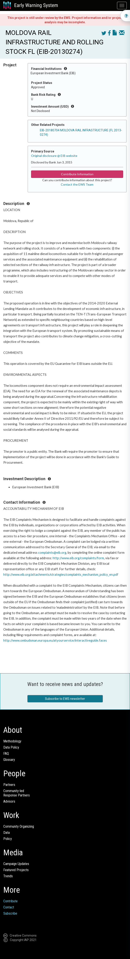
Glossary (9, 760)
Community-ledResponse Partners (16, 793)
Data (6, 833)
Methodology (12, 741)
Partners (9, 785)
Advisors (9, 801)
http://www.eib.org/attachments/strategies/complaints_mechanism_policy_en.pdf (60, 574)
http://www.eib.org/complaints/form (78, 558)
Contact (8, 907)
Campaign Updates (16, 864)
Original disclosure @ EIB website (54, 155)
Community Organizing (18, 826)
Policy (7, 839)
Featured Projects (16, 870)
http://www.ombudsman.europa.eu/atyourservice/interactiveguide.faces (55, 640)
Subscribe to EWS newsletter (65, 698)
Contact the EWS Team (77, 184)
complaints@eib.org (52, 552)
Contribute (10, 901)
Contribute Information (77, 174)
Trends (8, 876)
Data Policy (11, 747)
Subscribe (10, 913)
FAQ (6, 753)
